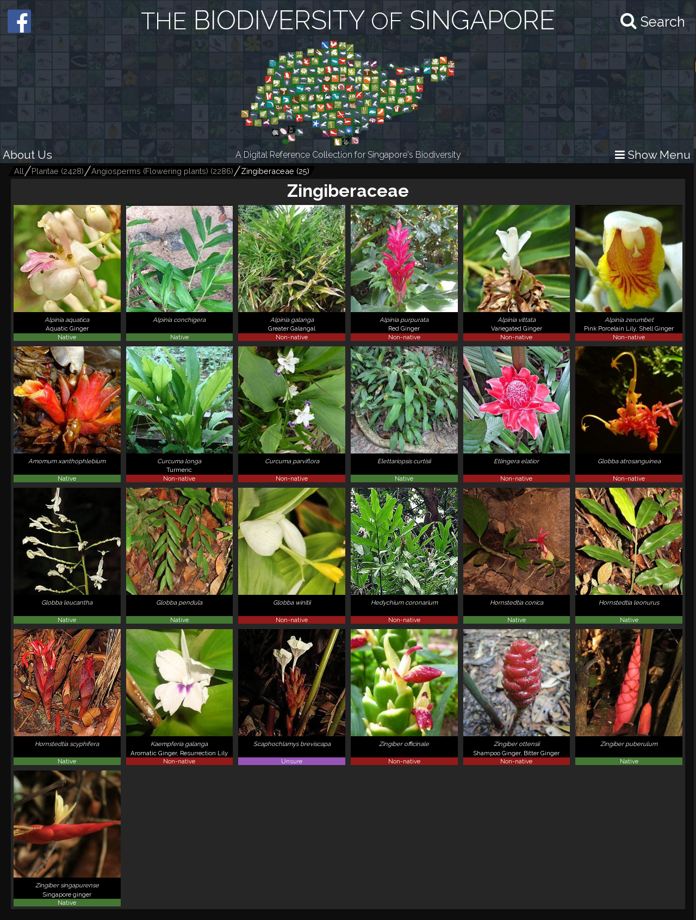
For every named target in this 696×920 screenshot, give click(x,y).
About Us (27, 154)
